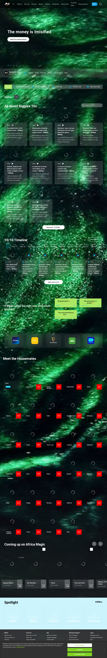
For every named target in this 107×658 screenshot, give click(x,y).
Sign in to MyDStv (73, 630)
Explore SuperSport (30, 634)
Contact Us (71, 637)
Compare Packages (51, 632)
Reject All (79, 649)
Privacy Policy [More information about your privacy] (20, 647)
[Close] (104, 649)
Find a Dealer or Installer (53, 637)
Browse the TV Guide (31, 630)
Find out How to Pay (74, 634)
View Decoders (50, 634)
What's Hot (29, 632)
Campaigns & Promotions (96, 632)
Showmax (6, 634)
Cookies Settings (79, 645)
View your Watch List (9, 632)
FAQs (91, 634)
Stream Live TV (8, 630)
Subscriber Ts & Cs (94, 630)
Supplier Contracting (95, 637)
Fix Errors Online (73, 632)
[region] (53, 649)
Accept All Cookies (79, 654)
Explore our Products (52, 630)
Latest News (29, 637)
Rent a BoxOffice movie (10, 637)
